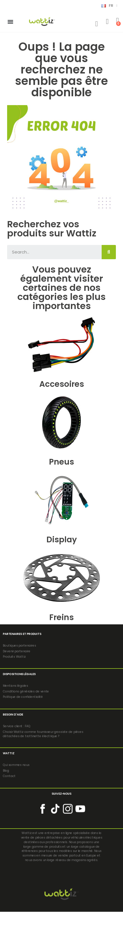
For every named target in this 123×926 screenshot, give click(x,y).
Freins (61, 617)
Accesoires (61, 384)
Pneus (61, 461)
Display (61, 539)
